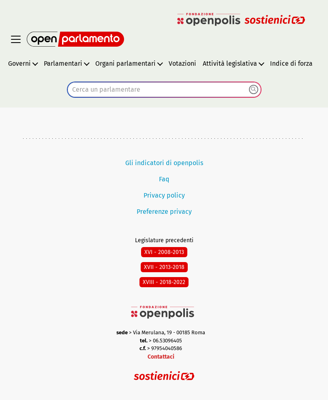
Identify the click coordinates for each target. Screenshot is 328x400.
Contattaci (161, 356)
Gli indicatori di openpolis (164, 163)
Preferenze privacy (164, 211)
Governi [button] (19, 63)
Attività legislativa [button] (230, 63)
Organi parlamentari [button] (125, 63)
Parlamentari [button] (63, 63)
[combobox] (164, 90)
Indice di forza (291, 63)
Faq (164, 179)
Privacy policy (164, 195)
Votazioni (182, 63)
